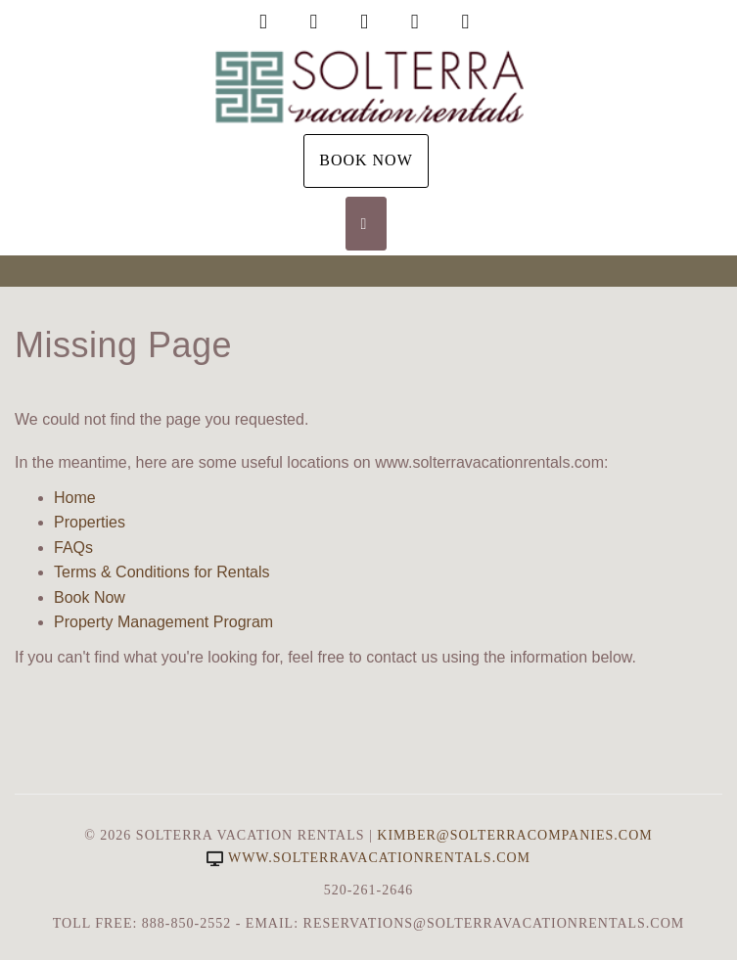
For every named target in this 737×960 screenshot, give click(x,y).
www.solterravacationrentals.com (368, 857)
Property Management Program (163, 622)
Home (75, 497)
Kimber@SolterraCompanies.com (514, 835)
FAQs (73, 547)
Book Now (366, 160)
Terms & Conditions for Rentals (162, 572)
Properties (89, 522)
